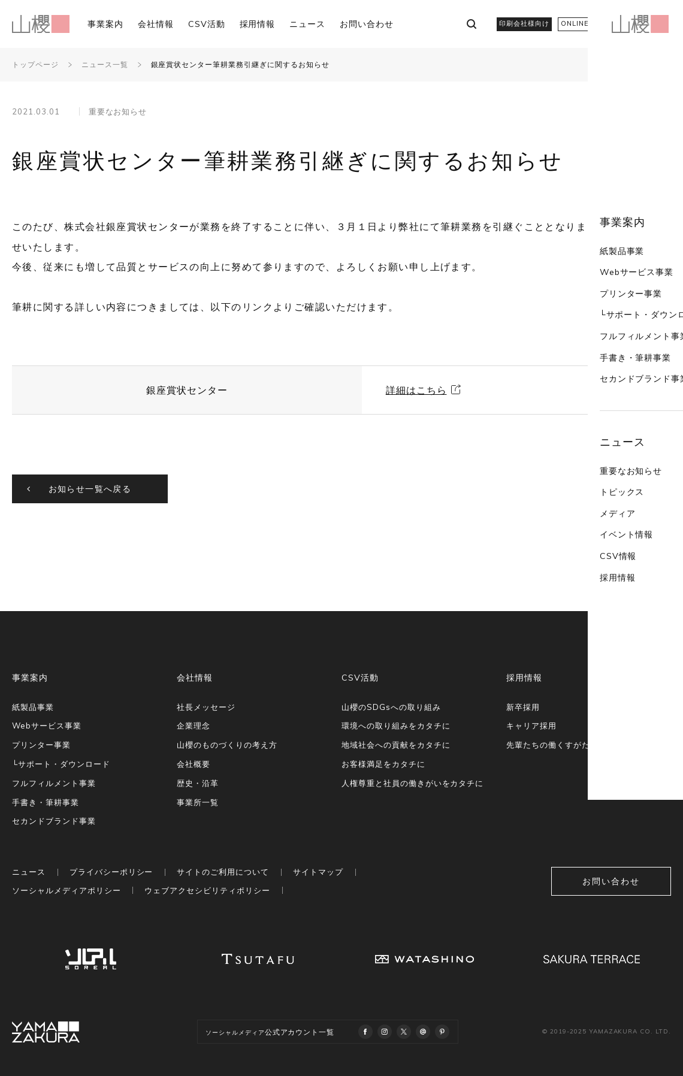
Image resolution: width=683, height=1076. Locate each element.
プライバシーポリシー (111, 871)
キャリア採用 (531, 725)
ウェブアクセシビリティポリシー (207, 890)
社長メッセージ (206, 707)
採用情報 (258, 24)
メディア (578, 456)
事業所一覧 (198, 802)
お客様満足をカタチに (383, 764)
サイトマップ (318, 871)
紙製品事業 (582, 193)
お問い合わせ (367, 24)
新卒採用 (523, 707)
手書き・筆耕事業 (595, 300)
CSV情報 (578, 498)
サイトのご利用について (223, 871)
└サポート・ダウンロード (612, 257)
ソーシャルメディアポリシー (66, 890)
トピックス (582, 434)
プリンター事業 (591, 236)
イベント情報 (587, 476)
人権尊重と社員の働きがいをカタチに (412, 783)
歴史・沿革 (198, 783)
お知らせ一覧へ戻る (90, 488)
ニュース (307, 24)
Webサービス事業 (597, 214)
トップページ (35, 64)
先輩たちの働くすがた (548, 744)
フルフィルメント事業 (604, 278)
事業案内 (105, 24)
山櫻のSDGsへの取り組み (391, 707)
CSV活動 (206, 24)
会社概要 (193, 764)
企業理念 (193, 725)
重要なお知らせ (591, 413)
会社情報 (156, 24)
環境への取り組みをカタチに (396, 725)
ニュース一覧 (104, 64)
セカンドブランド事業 (604, 321)
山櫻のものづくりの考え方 (227, 744)
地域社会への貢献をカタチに (396, 744)
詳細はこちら (416, 390)
